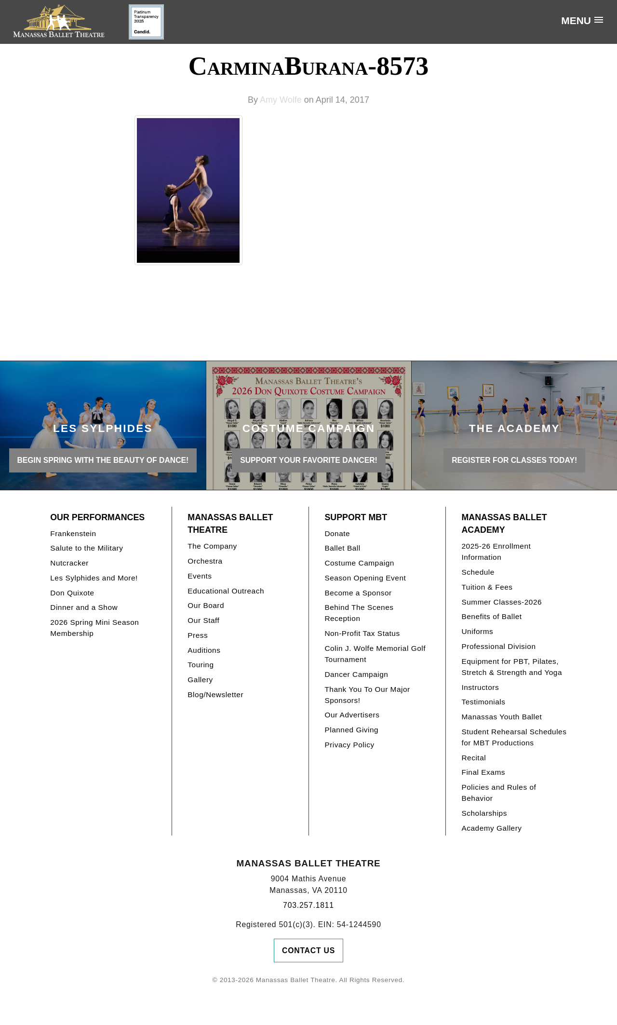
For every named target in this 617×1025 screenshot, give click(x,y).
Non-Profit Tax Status (362, 633)
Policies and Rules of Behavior (498, 792)
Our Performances (97, 517)
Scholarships (484, 813)
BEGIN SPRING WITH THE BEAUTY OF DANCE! (102, 460)
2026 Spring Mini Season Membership (94, 627)
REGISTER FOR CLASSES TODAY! (514, 460)
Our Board (206, 605)
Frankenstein (73, 533)
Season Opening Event (365, 578)
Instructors (480, 687)
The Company (212, 546)
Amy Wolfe (281, 100)
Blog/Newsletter (215, 694)
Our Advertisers (351, 715)
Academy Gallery (491, 828)
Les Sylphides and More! (94, 578)
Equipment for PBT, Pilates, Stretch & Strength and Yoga (511, 666)
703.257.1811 (308, 905)
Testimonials (483, 702)
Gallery (200, 679)
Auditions (204, 650)
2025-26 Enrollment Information (496, 551)
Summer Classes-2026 (501, 602)
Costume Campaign (359, 563)
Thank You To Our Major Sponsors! (367, 694)
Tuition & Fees (486, 587)
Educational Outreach (226, 591)
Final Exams (483, 772)
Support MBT (355, 517)
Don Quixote (72, 593)
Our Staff (203, 620)
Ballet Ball (342, 548)
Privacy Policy (349, 745)
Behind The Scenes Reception (358, 612)
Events (200, 576)
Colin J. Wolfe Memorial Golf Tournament (375, 653)
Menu (576, 20)
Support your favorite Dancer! (308, 460)
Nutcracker (69, 563)
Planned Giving (351, 730)
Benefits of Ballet (491, 616)
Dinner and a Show (84, 607)
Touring (201, 665)
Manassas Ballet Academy (504, 523)
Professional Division (498, 646)
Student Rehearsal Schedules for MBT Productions (513, 737)
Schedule (477, 572)
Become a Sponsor (357, 593)
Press (198, 635)
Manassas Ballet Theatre (230, 523)
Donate (337, 533)
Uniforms (477, 631)
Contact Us (308, 950)
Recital (473, 758)
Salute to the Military (86, 548)
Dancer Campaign (356, 674)
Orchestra (205, 561)
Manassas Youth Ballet (501, 717)
